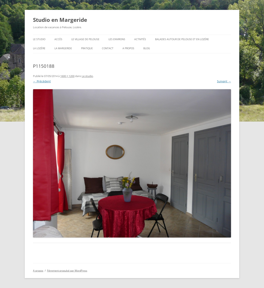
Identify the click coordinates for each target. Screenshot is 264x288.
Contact (107, 48)
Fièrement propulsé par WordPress (67, 270)
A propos (128, 48)
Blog (146, 48)
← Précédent (42, 81)
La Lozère (39, 48)
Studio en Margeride (60, 19)
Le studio (39, 39)
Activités (140, 39)
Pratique (87, 48)
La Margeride (63, 48)
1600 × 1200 (67, 76)
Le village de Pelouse (85, 39)
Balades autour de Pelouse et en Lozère (182, 39)
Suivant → (224, 81)
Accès (58, 39)
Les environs (116, 39)
